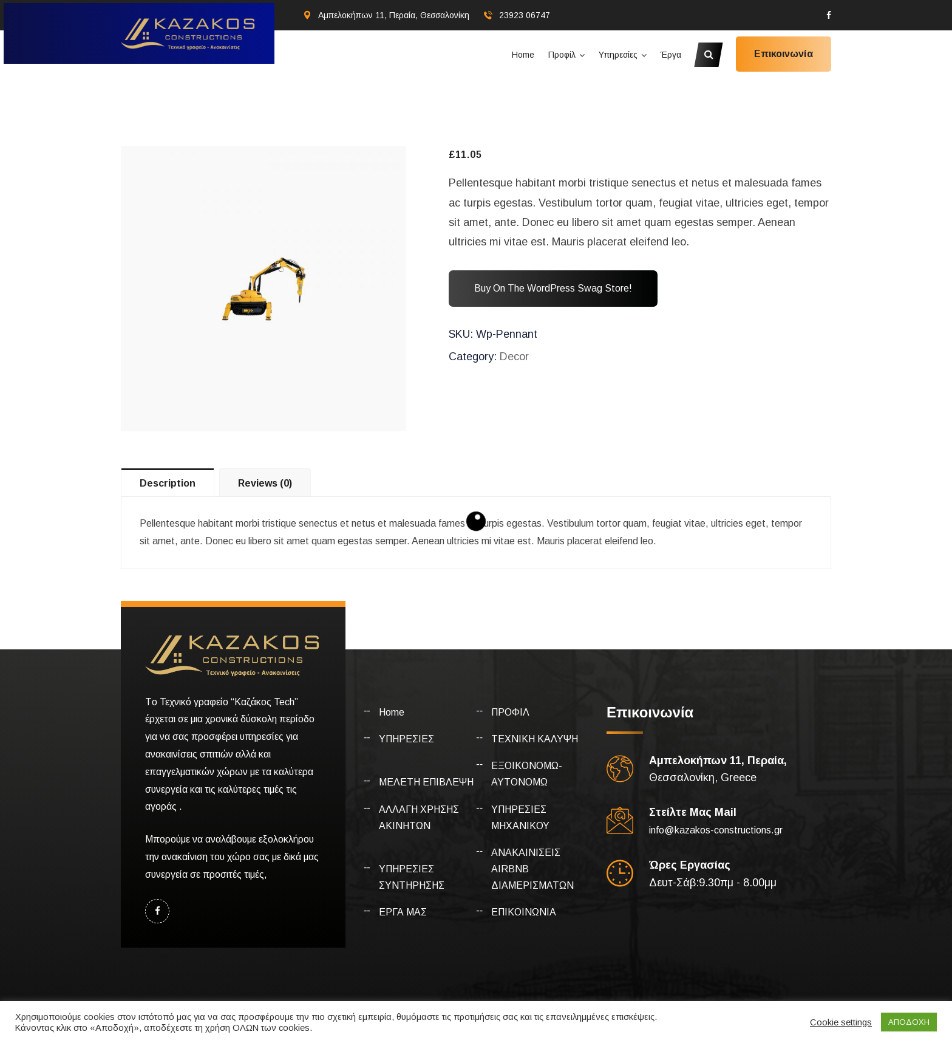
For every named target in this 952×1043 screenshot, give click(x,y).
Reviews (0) (265, 483)
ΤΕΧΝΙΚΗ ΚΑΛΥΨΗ (534, 739)
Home (523, 55)
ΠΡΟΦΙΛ (510, 712)
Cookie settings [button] (841, 1022)
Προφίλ (562, 55)
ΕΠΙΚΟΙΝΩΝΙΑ (523, 912)
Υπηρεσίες (618, 55)
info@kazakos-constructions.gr (716, 830)
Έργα (671, 55)
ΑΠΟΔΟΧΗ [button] (909, 1022)
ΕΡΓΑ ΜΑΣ (403, 912)
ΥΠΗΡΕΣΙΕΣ (406, 739)
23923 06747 (524, 15)
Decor (514, 357)
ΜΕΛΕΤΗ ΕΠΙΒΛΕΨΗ (426, 782)
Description (167, 483)
